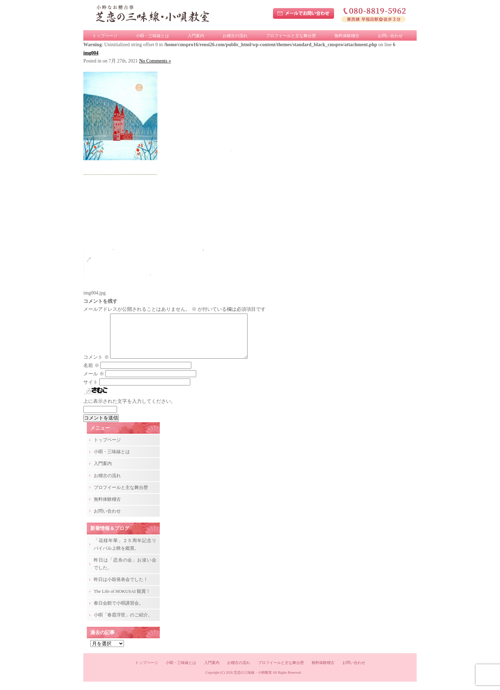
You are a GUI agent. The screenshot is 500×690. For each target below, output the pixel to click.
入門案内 (196, 35)
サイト (90, 390)
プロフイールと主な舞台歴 (291, 35)
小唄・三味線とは (152, 35)
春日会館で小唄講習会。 (118, 611)
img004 (91, 53)
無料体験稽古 (346, 35)
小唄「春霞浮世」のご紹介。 (123, 623)
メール (93, 382)
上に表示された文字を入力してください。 (129, 409)
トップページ (104, 35)
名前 (91, 373)
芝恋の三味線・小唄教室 (253, 681)
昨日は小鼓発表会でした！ (121, 587)
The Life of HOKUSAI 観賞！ (122, 599)
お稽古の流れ (235, 35)
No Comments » (155, 61)
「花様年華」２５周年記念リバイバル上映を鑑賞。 (125, 552)
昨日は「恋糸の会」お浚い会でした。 (125, 572)
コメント (96, 365)
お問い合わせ (390, 35)
